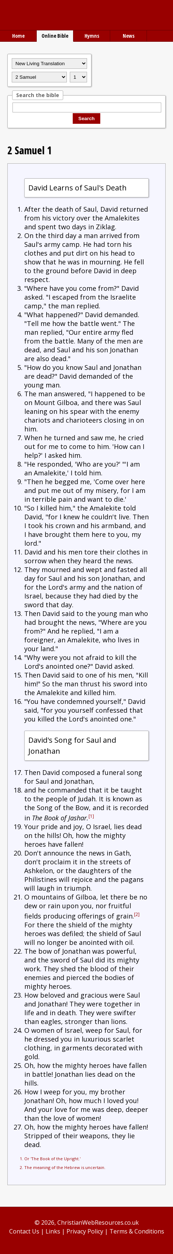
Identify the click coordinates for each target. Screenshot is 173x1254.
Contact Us (24, 1231)
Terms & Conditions (136, 1231)
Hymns (91, 35)
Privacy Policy (84, 1231)
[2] (137, 914)
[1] (91, 816)
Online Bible (55, 35)
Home (18, 35)
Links (53, 1231)
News (128, 35)
